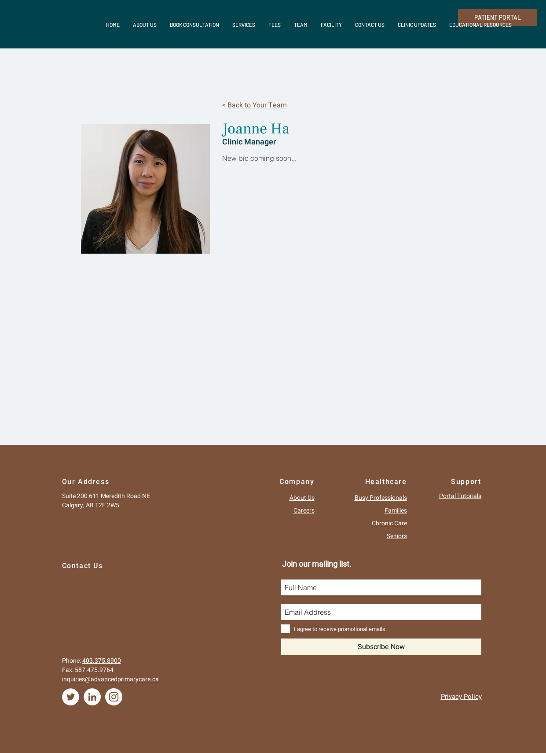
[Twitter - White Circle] (70, 696)
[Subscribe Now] (381, 647)
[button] (417, 24)
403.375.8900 (101, 660)
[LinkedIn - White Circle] (92, 696)
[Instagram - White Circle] (113, 696)
